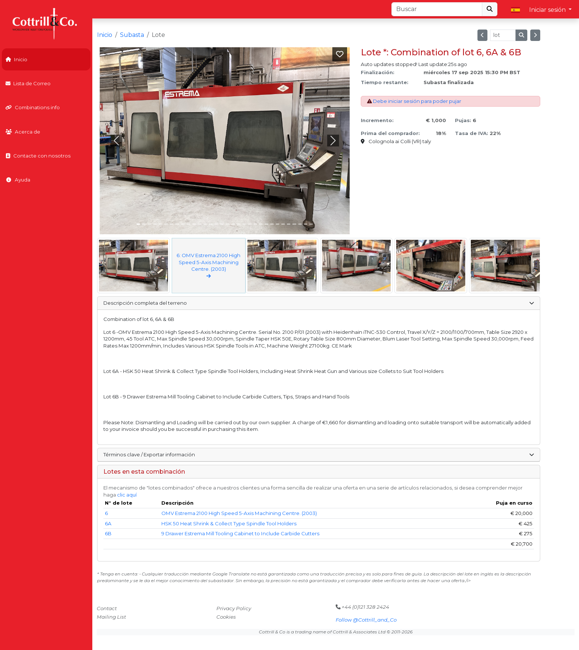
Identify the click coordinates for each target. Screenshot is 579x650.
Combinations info (33, 107)
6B (108, 533)
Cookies (226, 617)
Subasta (132, 34)
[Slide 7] (177, 224)
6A (108, 523)
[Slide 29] (300, 224)
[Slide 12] (205, 224)
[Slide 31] (311, 224)
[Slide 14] (216, 224)
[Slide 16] (227, 224)
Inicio (16, 59)
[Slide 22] (261, 224)
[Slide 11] (199, 224)
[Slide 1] (143, 224)
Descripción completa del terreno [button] (318, 303)
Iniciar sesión (548, 9)
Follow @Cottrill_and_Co (366, 620)
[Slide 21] (255, 224)
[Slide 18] (238, 224)
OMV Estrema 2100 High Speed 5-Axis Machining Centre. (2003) (239, 513)
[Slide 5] (166, 224)
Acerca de (23, 132)
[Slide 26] (283, 224)
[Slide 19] (244, 224)
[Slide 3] (155, 224)
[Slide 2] (149, 224)
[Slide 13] (210, 224)
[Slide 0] (138, 224)
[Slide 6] (171, 224)
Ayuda (18, 180)
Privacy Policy (233, 608)
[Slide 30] (305, 224)
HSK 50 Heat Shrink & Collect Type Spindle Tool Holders (229, 523)
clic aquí (127, 495)
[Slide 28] (294, 224)
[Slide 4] (160, 224)
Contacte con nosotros (38, 156)
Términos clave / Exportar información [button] (318, 454)
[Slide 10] (194, 224)
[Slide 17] (232, 224)
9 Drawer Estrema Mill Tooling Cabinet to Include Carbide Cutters (240, 533)
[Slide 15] (221, 224)
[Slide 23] (266, 224)
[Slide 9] (188, 224)
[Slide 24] (272, 224)
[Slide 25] (277, 224)
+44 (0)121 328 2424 (362, 607)
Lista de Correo (28, 83)
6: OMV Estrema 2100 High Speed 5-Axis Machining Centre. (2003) (208, 265)
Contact (107, 608)
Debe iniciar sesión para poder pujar (417, 101)
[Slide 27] (288, 224)
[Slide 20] (249, 224)
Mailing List (111, 617)
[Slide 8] (183, 224)
